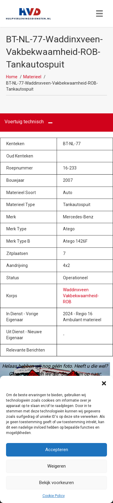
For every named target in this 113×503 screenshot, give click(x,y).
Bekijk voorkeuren (56, 482)
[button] (104, 383)
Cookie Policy (53, 496)
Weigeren (56, 466)
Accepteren (56, 449)
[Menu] (99, 13)
